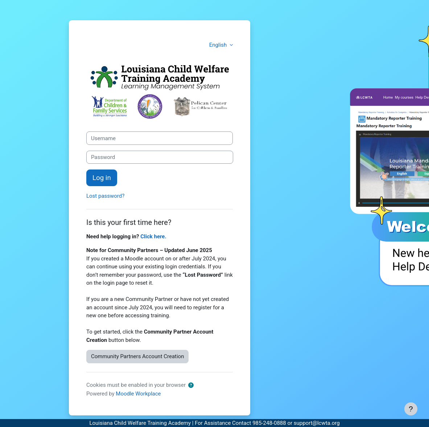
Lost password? (105, 196)
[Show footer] (410, 408)
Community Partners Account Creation (137, 356)
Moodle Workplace (138, 393)
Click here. (153, 236)
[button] (191, 385)
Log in (101, 178)
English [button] (218, 45)
